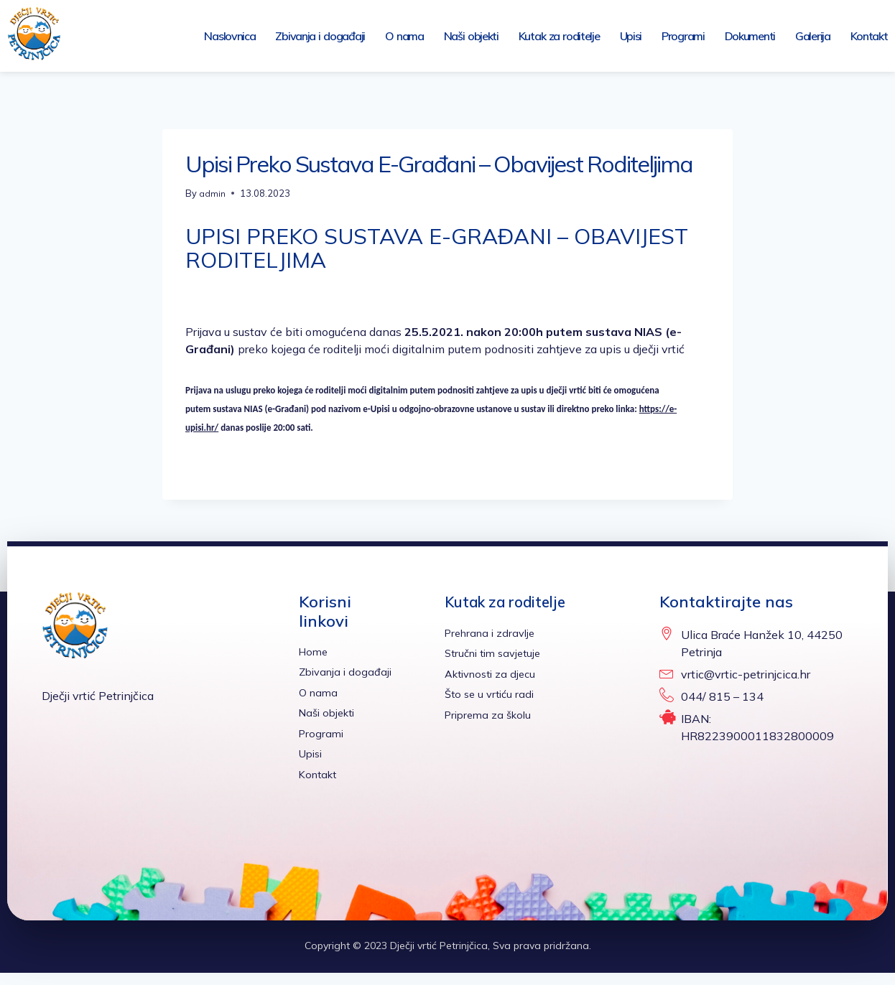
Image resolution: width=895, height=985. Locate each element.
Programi (683, 36)
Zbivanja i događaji (320, 36)
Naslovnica (229, 36)
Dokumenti (750, 36)
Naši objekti (471, 36)
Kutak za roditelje (559, 36)
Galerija (812, 36)
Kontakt (869, 36)
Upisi (631, 36)
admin (212, 193)
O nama (404, 36)
